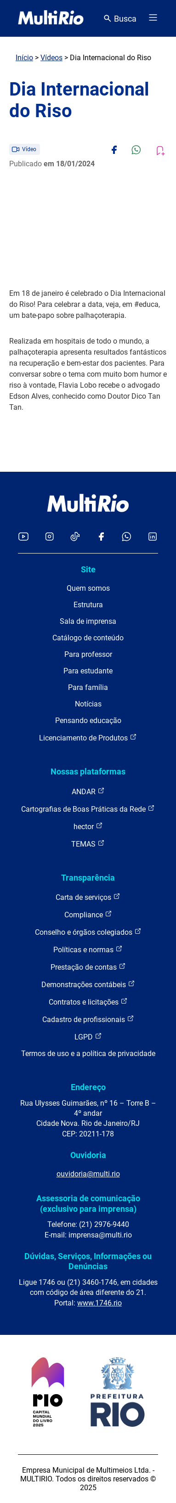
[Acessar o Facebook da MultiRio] (101, 537)
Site (88, 569)
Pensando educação (88, 720)
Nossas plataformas (88, 771)
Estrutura (88, 604)
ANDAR (88, 791)
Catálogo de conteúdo (88, 637)
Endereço (88, 1087)
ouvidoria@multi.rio (88, 1174)
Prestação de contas (88, 967)
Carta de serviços (88, 897)
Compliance (88, 914)
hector (88, 826)
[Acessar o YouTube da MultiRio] (23, 537)
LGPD (88, 1036)
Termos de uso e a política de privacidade (88, 1053)
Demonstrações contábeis (88, 984)
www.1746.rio (99, 1303)
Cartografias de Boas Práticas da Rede (88, 809)
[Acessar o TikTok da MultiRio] (75, 537)
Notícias (88, 704)
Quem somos (88, 588)
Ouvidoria (88, 1155)
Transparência (88, 877)
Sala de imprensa (88, 621)
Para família (88, 687)
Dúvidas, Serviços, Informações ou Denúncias (88, 1261)
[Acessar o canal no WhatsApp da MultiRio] (126, 537)
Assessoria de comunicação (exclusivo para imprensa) (88, 1203)
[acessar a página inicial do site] (50, 18)
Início (24, 57)
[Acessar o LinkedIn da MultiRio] (152, 537)
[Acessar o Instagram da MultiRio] (49, 537)
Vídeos (51, 57)
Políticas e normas (88, 949)
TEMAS (88, 843)
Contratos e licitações (88, 1001)
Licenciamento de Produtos (88, 737)
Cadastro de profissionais (88, 1019)
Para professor (88, 654)
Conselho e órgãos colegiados (88, 932)
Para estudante (88, 671)
